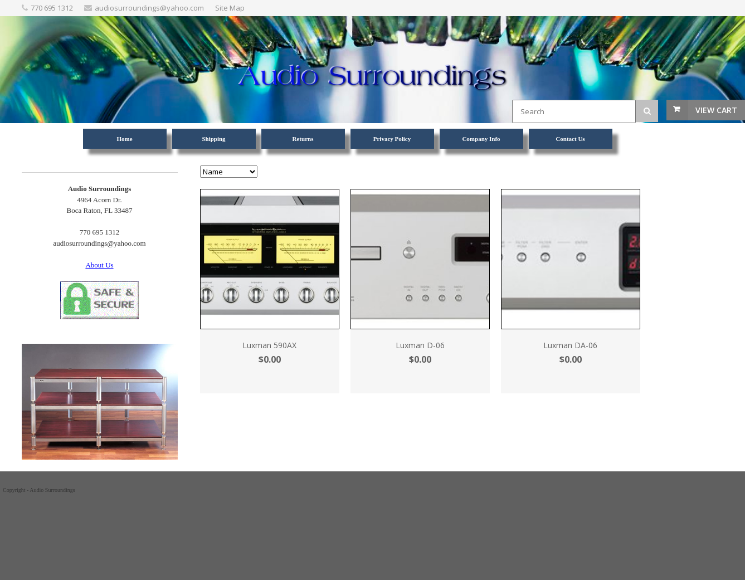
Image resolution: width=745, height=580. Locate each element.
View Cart (716, 110)
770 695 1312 (52, 8)
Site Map (230, 8)
